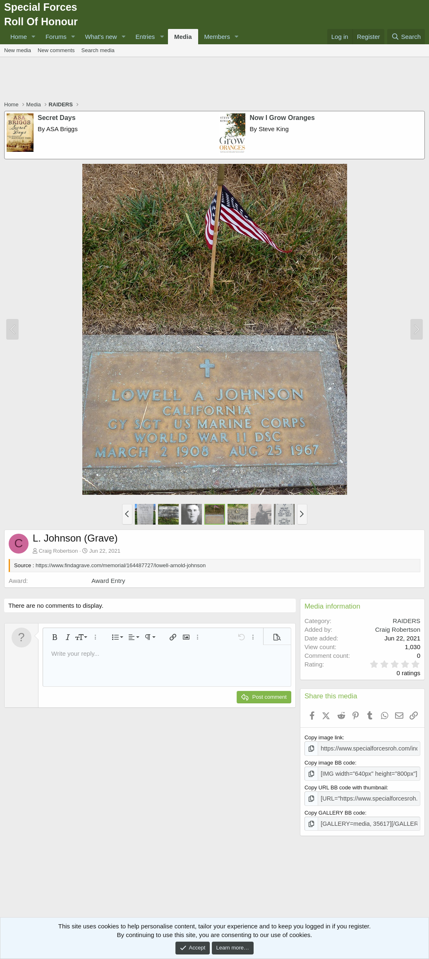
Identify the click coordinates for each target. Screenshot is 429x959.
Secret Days (57, 117)
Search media (98, 50)
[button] (33, 36)
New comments (56, 50)
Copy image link (323, 737)
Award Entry (108, 580)
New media (17, 50)
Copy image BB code (329, 762)
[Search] (406, 36)
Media (183, 36)
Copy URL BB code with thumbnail (345, 786)
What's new (101, 36)
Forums (56, 36)
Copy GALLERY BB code (334, 810)
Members (217, 36)
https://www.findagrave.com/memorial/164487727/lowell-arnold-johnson (121, 565)
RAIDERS (406, 620)
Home (18, 36)
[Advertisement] (214, 79)
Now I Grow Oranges (282, 117)
